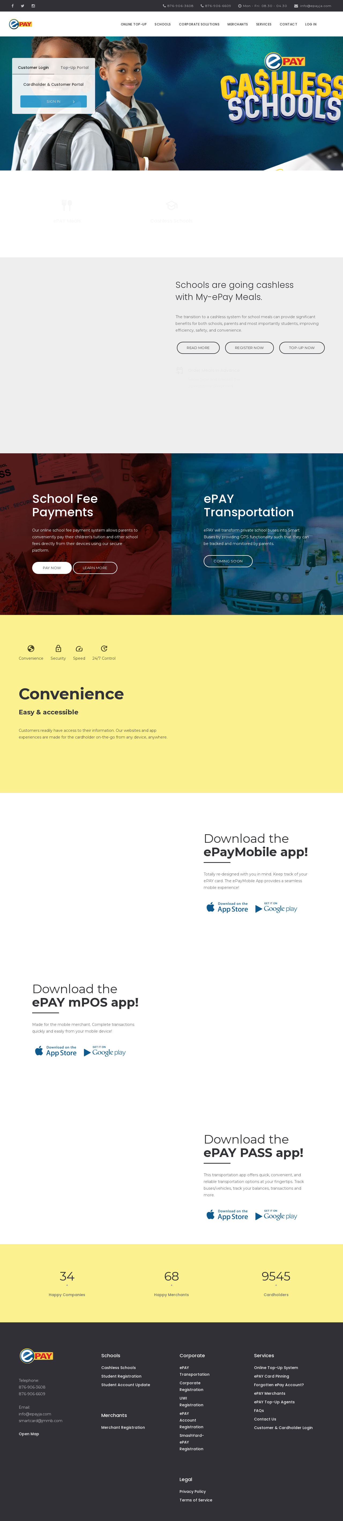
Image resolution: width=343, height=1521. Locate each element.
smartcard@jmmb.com (40, 1420)
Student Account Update (125, 1385)
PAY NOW (52, 568)
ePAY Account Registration (191, 1420)
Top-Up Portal (75, 67)
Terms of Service (196, 1500)
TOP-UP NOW (302, 348)
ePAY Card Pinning (271, 1376)
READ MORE (198, 348)
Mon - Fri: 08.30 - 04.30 (262, 6)
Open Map (29, 1434)
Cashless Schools (118, 1367)
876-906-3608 (178, 6)
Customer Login (33, 67)
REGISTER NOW (249, 348)
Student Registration (121, 1376)
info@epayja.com (312, 6)
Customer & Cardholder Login (283, 1427)
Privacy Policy (193, 1491)
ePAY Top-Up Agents (274, 1402)
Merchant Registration (123, 1427)
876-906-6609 (216, 6)
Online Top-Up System (276, 1367)
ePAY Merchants (269, 1393)
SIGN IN (61, 101)
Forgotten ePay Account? (279, 1385)
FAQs (259, 1410)
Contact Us (265, 1419)
